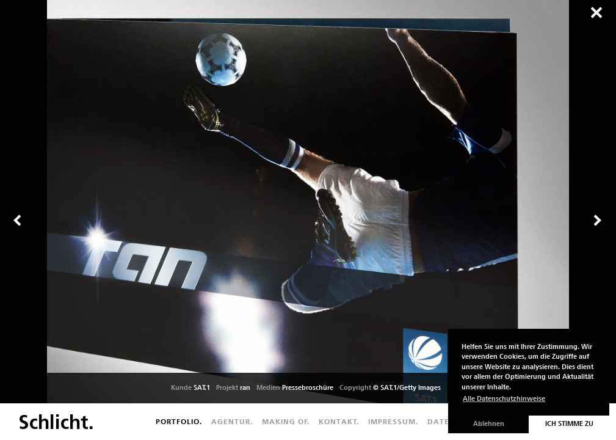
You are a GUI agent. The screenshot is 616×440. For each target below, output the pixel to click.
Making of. (286, 421)
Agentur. (232, 421)
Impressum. (393, 421)
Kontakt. (339, 421)
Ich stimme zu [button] (569, 424)
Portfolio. (179, 421)
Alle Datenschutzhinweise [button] (504, 399)
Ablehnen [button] (488, 424)
